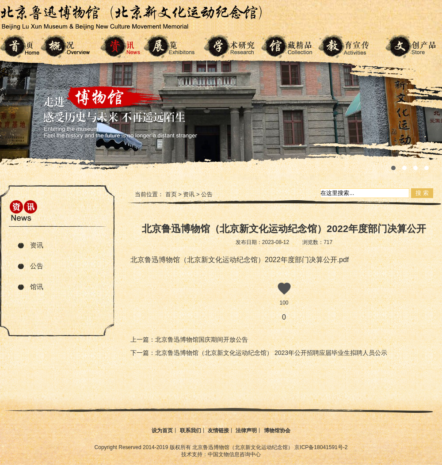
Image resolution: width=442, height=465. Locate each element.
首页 (171, 194)
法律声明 (246, 430)
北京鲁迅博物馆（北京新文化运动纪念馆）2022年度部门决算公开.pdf (239, 259)
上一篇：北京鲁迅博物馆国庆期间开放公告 (189, 339)
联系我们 (190, 430)
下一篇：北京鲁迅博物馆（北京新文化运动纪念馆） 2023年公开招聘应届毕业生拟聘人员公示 (258, 352)
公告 (36, 266)
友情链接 (218, 430)
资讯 (36, 245)
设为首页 (162, 430)
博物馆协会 (277, 430)
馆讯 (36, 286)
